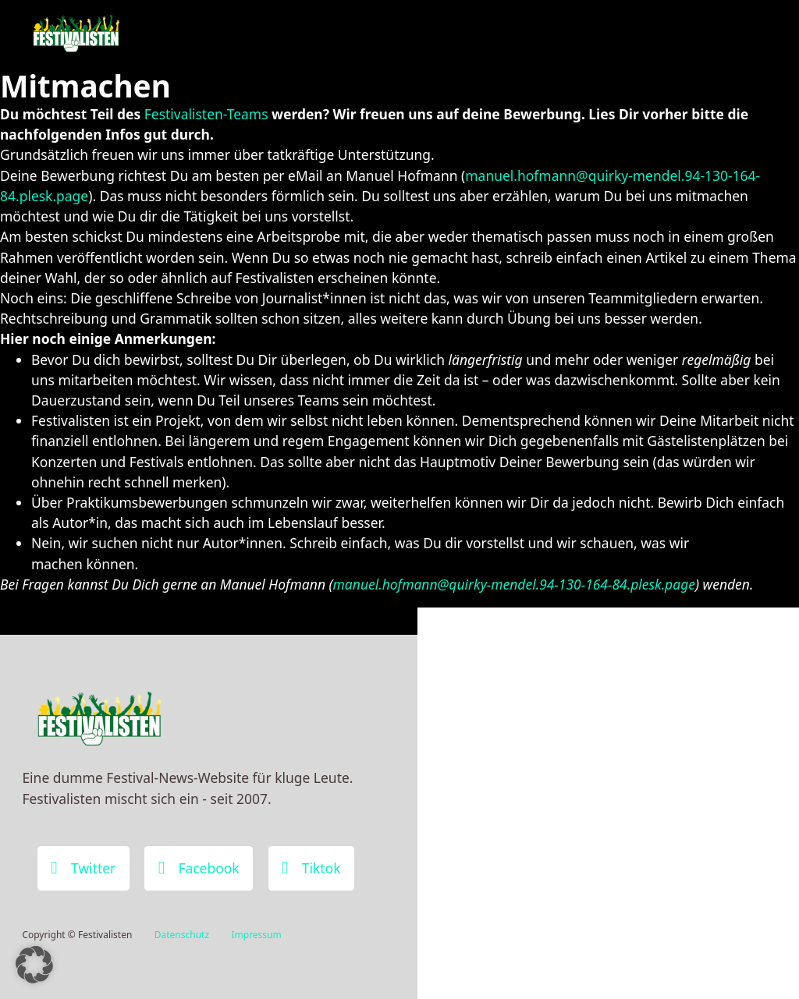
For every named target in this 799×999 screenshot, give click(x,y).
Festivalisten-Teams (206, 114)
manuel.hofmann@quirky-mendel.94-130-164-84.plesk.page (514, 584)
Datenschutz (181, 934)
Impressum (256, 934)
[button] (34, 964)
